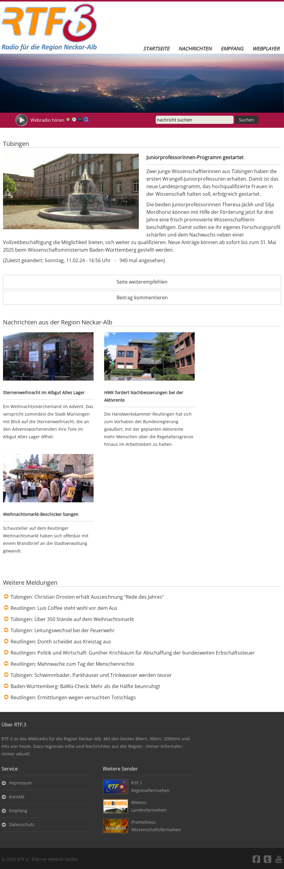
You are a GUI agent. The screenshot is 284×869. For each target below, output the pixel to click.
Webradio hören (47, 120)
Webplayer (265, 48)
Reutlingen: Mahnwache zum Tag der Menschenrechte (72, 664)
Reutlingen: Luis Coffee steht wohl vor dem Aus (64, 608)
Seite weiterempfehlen (142, 281)
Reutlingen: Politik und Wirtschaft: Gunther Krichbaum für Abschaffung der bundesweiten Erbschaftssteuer (133, 652)
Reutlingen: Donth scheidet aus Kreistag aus (61, 641)
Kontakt (16, 797)
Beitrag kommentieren (142, 297)
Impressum (20, 783)
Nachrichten (195, 48)
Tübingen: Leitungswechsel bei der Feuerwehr (63, 630)
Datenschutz (21, 824)
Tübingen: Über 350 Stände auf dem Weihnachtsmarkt (72, 619)
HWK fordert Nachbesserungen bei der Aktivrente (143, 396)
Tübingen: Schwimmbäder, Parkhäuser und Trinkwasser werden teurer (91, 675)
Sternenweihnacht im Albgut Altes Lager (44, 392)
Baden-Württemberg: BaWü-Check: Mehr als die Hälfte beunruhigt (85, 686)
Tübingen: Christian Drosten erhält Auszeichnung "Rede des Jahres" (87, 597)
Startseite (156, 48)
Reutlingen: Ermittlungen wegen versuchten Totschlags (73, 697)
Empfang (232, 48)
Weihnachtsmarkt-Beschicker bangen (40, 514)
